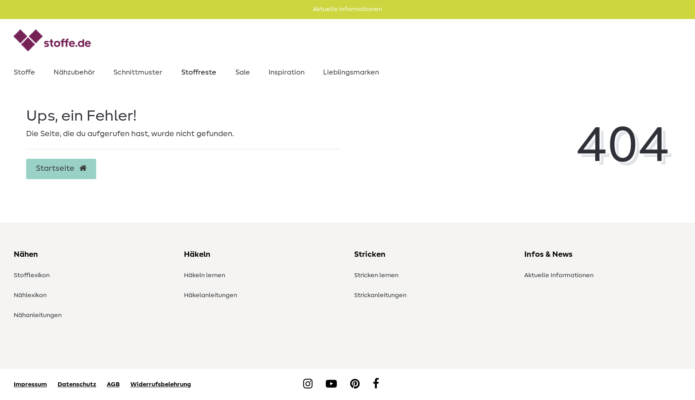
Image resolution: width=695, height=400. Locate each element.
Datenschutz (77, 384)
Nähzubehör (74, 72)
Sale (242, 72)
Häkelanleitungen (210, 295)
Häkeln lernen (204, 275)
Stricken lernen (376, 275)
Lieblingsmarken (351, 72)
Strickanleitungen (380, 295)
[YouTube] (331, 384)
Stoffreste (198, 72)
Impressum (30, 384)
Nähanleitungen (38, 315)
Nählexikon (30, 295)
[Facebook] (376, 384)
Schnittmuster (137, 72)
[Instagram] (307, 384)
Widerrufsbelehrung (160, 384)
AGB (113, 384)
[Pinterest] (354, 384)
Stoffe (24, 72)
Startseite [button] (61, 169)
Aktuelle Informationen (558, 275)
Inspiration (287, 72)
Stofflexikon (32, 275)
